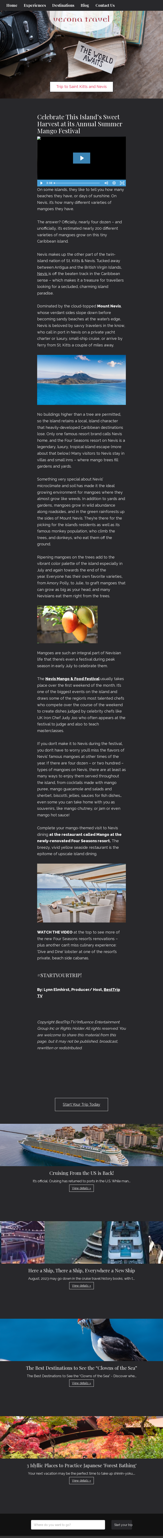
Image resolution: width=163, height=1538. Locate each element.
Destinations (63, 5)
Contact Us (105, 5)
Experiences (35, 5)
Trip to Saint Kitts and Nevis (81, 86)
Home (11, 5)
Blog (85, 5)
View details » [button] (81, 1188)
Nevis (42, 273)
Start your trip (123, 1525)
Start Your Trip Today (81, 1104)
